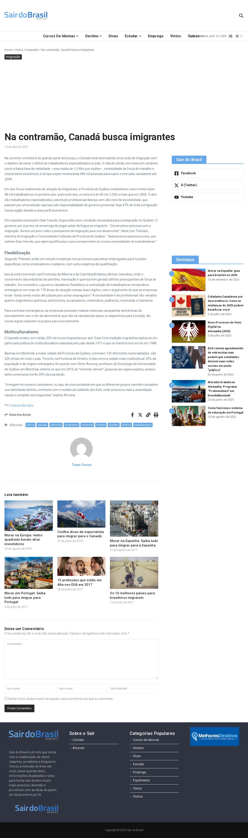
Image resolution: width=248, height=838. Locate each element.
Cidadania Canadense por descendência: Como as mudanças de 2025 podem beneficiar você (224, 305)
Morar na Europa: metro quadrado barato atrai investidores (23, 539)
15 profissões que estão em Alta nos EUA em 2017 (79, 582)
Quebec (113, 425)
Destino (93, 36)
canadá (42, 425)
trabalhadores (143, 425)
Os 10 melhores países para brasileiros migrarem (132, 595)
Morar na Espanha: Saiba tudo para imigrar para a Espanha (134, 543)
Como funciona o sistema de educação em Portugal (223, 416)
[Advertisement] (124, 95)
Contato (76, 740)
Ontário (100, 425)
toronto (126, 425)
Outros (195, 36)
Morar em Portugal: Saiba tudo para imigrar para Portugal (24, 597)
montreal (87, 425)
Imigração (32, 49)
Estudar (133, 36)
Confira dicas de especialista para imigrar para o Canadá (80, 534)
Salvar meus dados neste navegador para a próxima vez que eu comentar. (60, 699)
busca (30, 425)
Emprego (155, 36)
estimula (55, 425)
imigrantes (71, 425)
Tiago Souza (81, 465)
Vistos (175, 36)
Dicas (113, 36)
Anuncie (76, 748)
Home (8, 49)
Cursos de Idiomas (60, 36)
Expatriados (140, 780)
